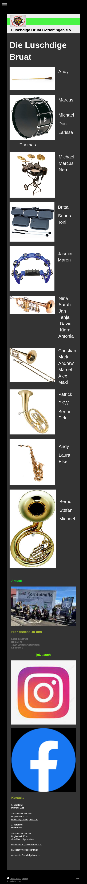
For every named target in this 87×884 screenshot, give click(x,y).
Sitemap (25, 879)
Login (78, 878)
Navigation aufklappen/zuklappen (43, 4)
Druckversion (14, 879)
